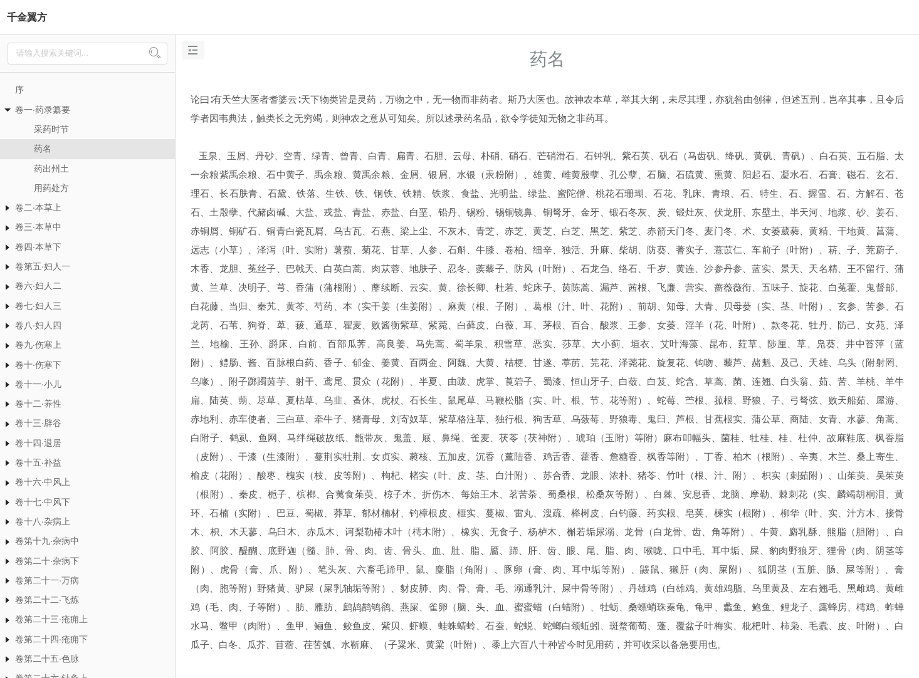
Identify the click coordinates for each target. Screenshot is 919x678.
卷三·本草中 (38, 227)
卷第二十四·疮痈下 (51, 639)
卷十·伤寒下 (38, 365)
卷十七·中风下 (42, 502)
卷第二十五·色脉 (47, 659)
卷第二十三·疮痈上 (51, 619)
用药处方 (51, 188)
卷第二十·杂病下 (47, 561)
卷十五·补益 (38, 462)
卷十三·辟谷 (38, 423)
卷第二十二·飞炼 (47, 600)
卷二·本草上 (38, 207)
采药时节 (51, 129)
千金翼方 (27, 17)
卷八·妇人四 (38, 325)
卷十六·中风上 (42, 482)
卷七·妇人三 (38, 306)
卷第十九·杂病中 (47, 541)
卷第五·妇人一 (42, 266)
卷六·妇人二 (38, 286)
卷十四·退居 (38, 443)
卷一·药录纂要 (42, 110)
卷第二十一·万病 (47, 580)
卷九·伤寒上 (38, 345)
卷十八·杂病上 (42, 521)
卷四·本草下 (38, 247)
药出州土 (51, 169)
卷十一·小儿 (38, 384)
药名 (42, 148)
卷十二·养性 (38, 404)
